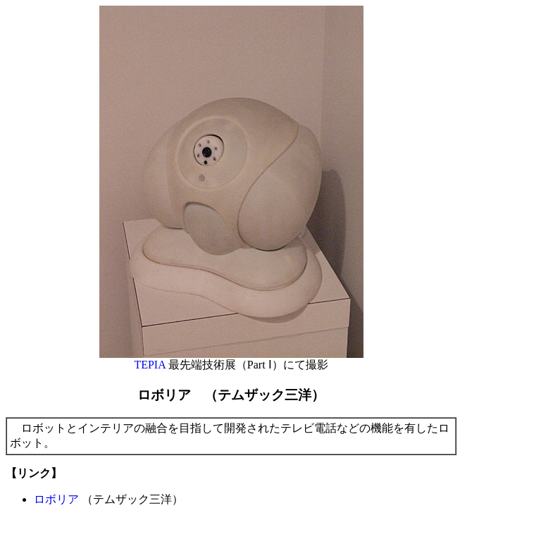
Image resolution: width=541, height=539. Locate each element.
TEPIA (149, 365)
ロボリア (56, 499)
